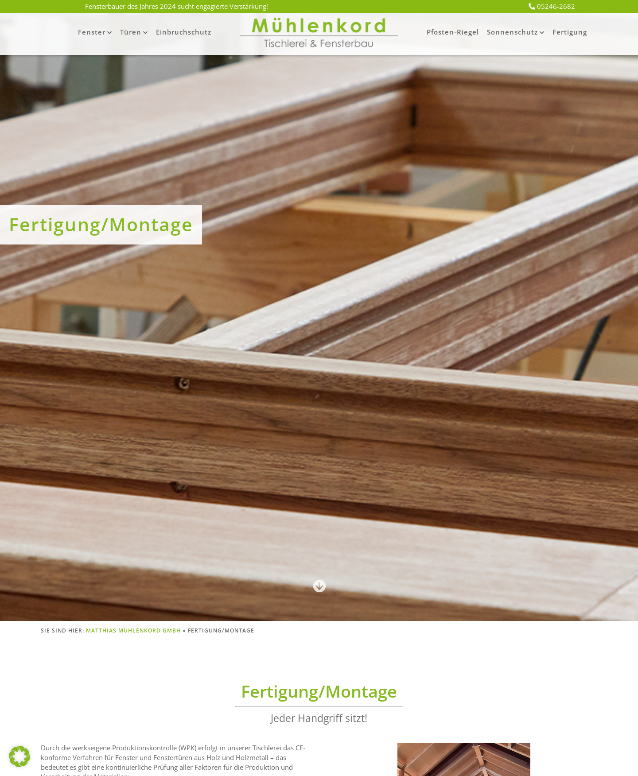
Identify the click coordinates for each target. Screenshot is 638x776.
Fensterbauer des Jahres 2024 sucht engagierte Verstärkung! (176, 6)
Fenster (91, 32)
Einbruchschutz (183, 32)
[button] (19, 756)
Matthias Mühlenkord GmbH (133, 630)
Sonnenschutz (512, 32)
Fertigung (569, 32)
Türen (130, 32)
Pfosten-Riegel (453, 32)
